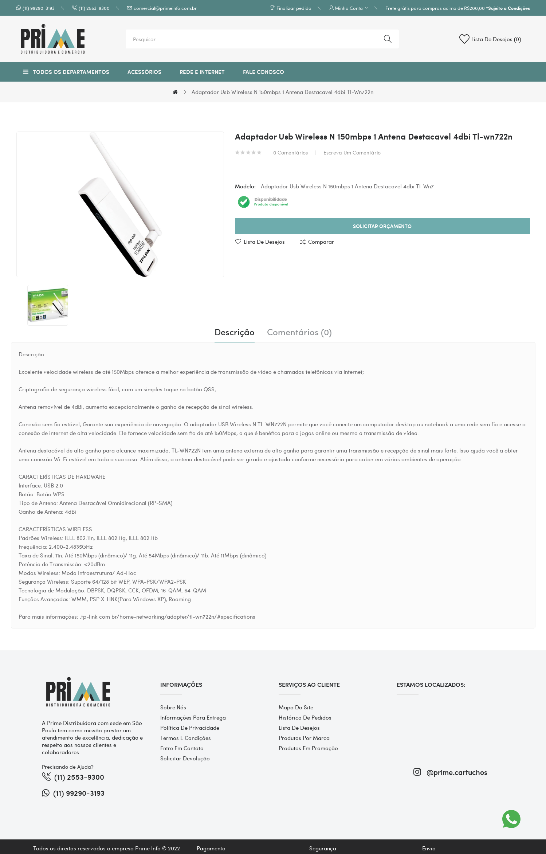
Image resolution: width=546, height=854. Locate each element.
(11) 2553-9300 (94, 7)
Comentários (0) (299, 332)
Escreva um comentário (352, 152)
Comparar (321, 242)
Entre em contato (182, 748)
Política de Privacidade (189, 728)
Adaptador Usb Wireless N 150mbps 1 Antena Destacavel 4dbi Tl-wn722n (282, 92)
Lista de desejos (264, 242)
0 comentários (290, 152)
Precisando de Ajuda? (68, 766)
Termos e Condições (185, 738)
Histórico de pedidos (305, 717)
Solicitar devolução (185, 758)
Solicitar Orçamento (382, 226)
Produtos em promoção (308, 748)
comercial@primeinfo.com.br (165, 7)
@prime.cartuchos (450, 771)
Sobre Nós (173, 707)
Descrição (235, 332)
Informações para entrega (193, 717)
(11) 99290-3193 (39, 7)
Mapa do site (296, 707)
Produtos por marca (304, 738)
